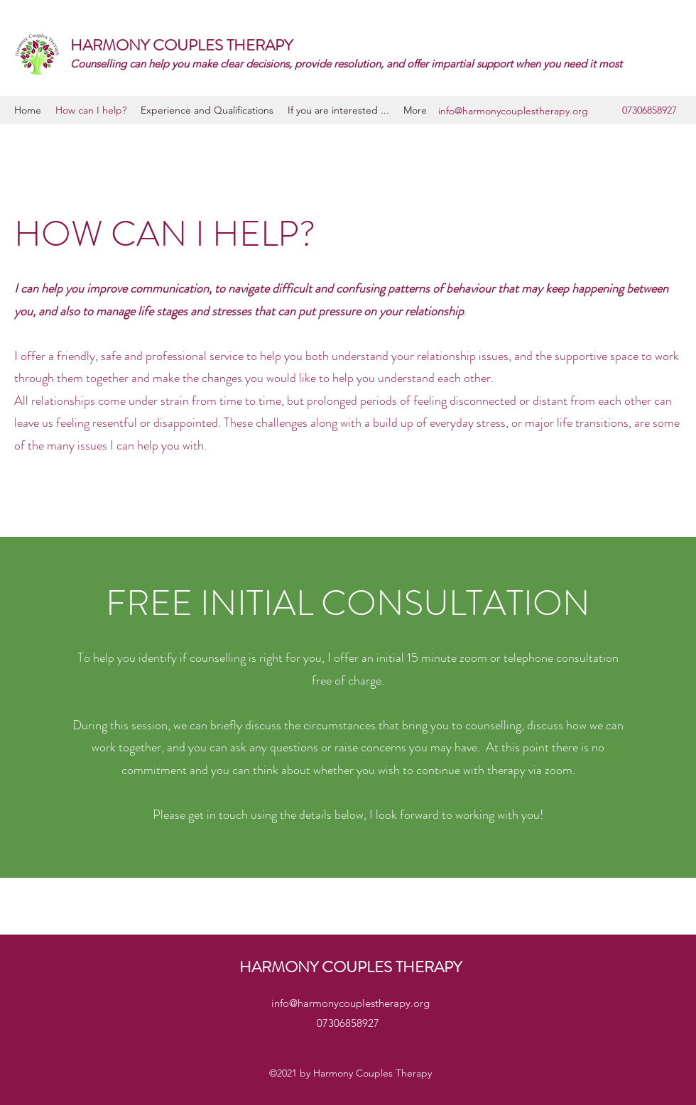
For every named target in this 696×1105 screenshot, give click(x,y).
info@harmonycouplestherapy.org (513, 110)
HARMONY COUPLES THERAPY (181, 45)
